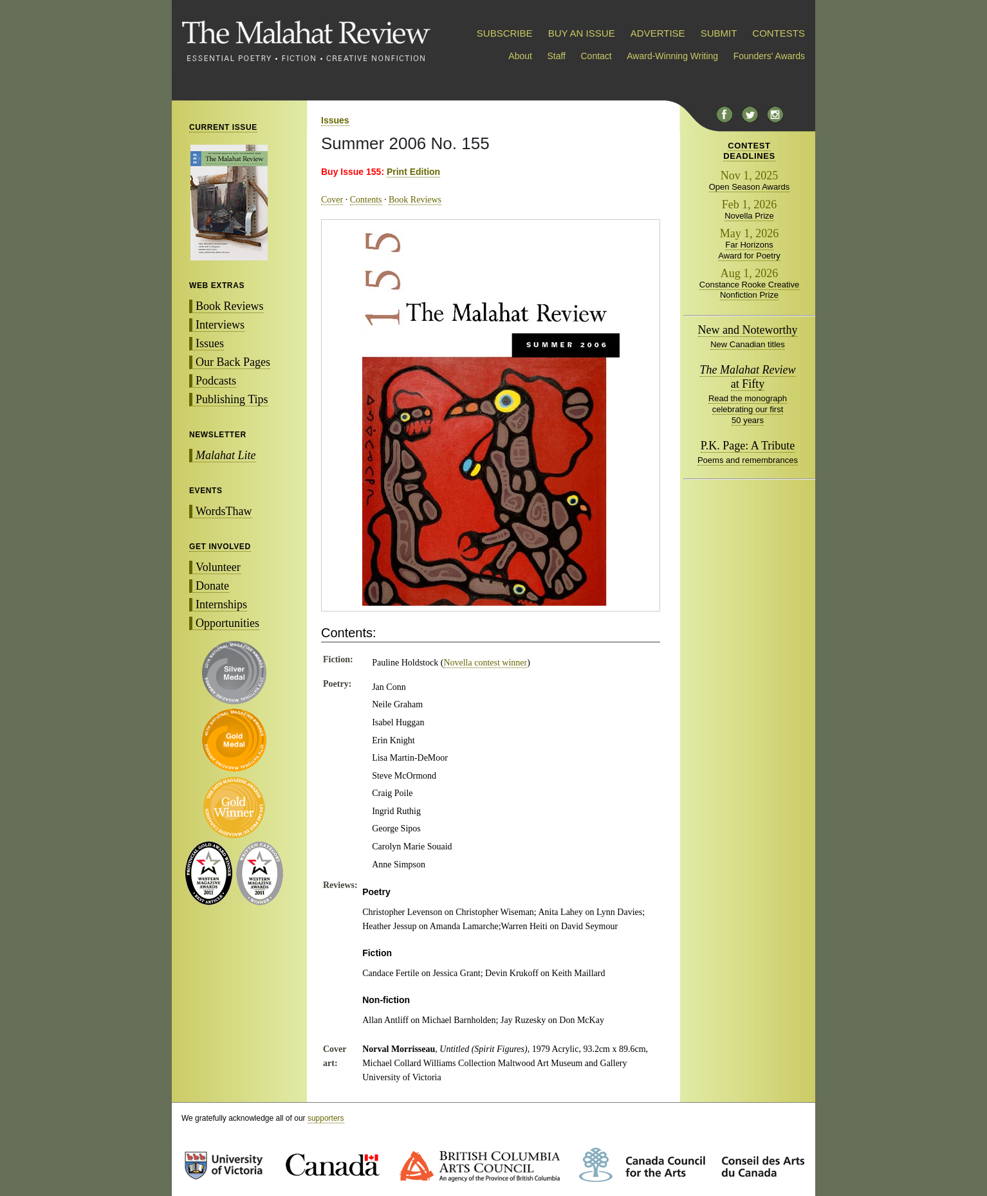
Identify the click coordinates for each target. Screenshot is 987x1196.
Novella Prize (749, 216)
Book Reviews (230, 306)
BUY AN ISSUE (581, 33)
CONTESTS (778, 33)
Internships (221, 604)
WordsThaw (224, 511)
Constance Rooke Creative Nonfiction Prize (749, 290)
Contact (596, 56)
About (520, 56)
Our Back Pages (233, 362)
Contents (366, 199)
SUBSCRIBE (505, 33)
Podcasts (216, 380)
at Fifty (748, 376)
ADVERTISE (658, 33)
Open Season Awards (749, 187)
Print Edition (413, 172)
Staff (556, 56)
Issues (210, 343)
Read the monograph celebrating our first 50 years (747, 409)
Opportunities (227, 623)
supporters (326, 1118)
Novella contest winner (485, 662)
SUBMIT (719, 33)
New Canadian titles (747, 344)
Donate (212, 585)
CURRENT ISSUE (223, 127)
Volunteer (218, 567)
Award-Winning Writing (672, 56)
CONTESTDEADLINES (749, 151)
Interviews (220, 324)
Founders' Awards (769, 56)
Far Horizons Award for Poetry (749, 250)
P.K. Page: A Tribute (748, 445)
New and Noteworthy (748, 329)
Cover (332, 199)
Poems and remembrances (747, 460)
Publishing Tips (232, 399)
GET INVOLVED (220, 546)
